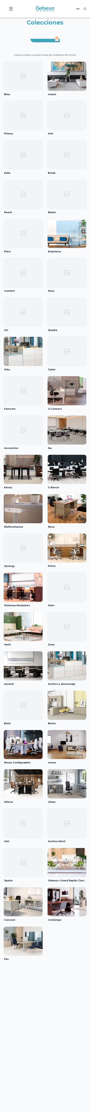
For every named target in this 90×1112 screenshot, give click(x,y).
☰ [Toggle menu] (11, 9)
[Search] (85, 8)
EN (77, 8)
